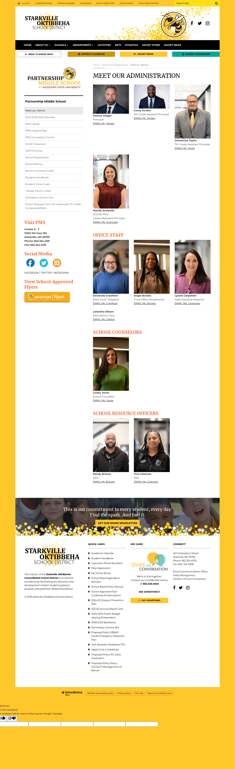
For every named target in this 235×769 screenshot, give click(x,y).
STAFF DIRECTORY (105, 3)
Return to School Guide (39, 170)
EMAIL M (98, 123)
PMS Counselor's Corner (39, 137)
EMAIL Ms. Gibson (104, 319)
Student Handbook (37, 177)
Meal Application (101, 568)
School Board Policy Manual (107, 586)
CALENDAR (85, 3)
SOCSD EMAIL (127, 3)
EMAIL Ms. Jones (103, 400)
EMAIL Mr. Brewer (104, 481)
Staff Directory (34, 150)
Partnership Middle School (115, 65)
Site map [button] (139, 693)
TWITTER (46, 272)
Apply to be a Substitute (105, 649)
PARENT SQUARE (66, 3)
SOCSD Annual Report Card (107, 608)
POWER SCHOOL (43, 3)
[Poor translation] (12, 719)
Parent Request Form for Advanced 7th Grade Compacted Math (53, 206)
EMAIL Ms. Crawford (105, 303)
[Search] (216, 3)
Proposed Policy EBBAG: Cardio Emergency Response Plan (107, 636)
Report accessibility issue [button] (160, 693)
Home (96, 65)
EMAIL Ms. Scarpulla (105, 222)
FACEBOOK (31, 272)
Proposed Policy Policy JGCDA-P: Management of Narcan (106, 667)
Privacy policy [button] (124, 693)
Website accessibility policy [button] (100, 693)
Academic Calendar (102, 553)
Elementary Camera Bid (105, 627)
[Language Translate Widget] (24, 3)
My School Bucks (101, 573)
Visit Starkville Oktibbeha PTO (108, 644)
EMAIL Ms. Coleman (146, 481)
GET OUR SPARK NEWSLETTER (117, 523)
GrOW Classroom (35, 144)
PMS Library (32, 123)
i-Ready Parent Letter (38, 190)
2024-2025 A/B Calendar (40, 117)
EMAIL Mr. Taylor (185, 148)
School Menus (33, 164)
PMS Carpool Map (36, 130)
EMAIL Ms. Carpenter (187, 303)
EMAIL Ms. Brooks (145, 303)
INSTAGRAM (61, 272)
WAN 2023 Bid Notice (103, 622)
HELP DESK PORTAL (149, 3)
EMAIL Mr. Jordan (144, 118)
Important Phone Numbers (107, 563)
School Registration (37, 157)
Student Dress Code (37, 184)
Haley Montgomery (184, 575)
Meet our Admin (35, 110)
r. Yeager (109, 123)
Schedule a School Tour (39, 197)
